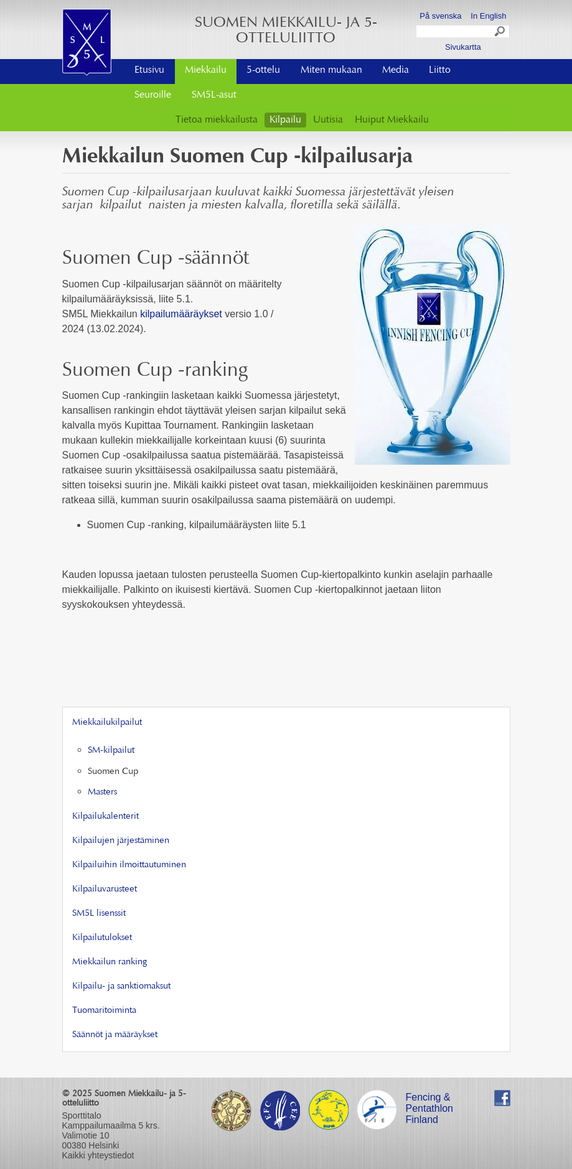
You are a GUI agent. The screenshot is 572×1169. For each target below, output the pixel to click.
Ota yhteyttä (463, 66)
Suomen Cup (113, 771)
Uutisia (328, 120)
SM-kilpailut (111, 750)
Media (395, 70)
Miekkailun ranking (109, 962)
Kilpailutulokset (102, 938)
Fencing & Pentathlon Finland (430, 1099)
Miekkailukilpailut (107, 722)
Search (500, 33)
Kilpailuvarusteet (104, 889)
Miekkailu (206, 70)
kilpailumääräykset (181, 314)
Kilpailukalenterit (105, 816)
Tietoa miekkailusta (217, 120)
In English (488, 16)
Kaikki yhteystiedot (98, 1155)
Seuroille (152, 95)
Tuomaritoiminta (104, 1010)
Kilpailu (285, 120)
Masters (102, 792)
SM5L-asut (214, 95)
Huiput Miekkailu (392, 120)
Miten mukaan (331, 70)
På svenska (440, 16)
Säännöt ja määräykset (114, 1035)
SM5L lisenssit (99, 913)
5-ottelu (263, 70)
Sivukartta (463, 47)
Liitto (440, 70)
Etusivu (149, 70)
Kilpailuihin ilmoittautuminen (129, 865)
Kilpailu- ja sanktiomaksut (121, 986)
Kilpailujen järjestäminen (120, 840)
